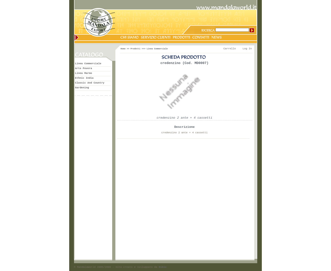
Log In (247, 48)
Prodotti (135, 49)
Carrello (229, 48)
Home (123, 49)
